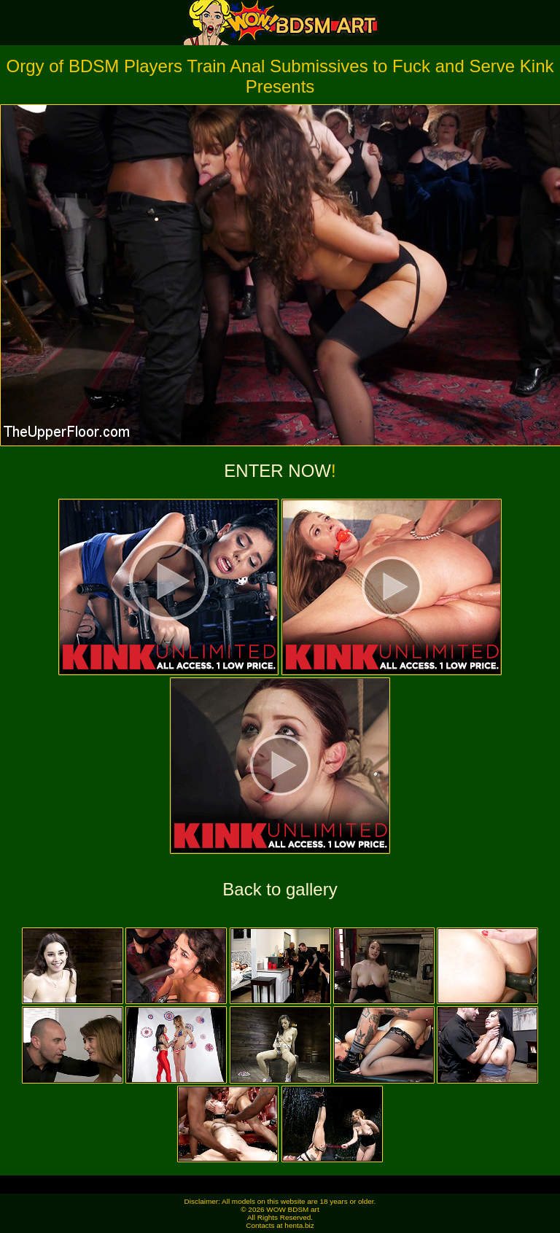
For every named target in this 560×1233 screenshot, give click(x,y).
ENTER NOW (277, 471)
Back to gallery (279, 889)
